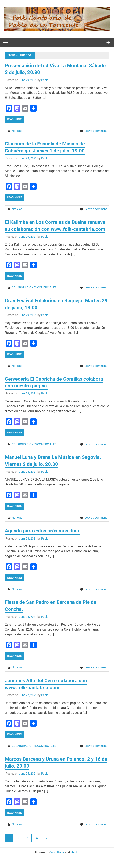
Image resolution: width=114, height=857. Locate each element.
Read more (14, 119)
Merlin (74, 852)
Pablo (44, 80)
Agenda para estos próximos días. (42, 531)
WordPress (57, 852)
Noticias (17, 130)
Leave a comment (95, 130)
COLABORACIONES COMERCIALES (34, 287)
